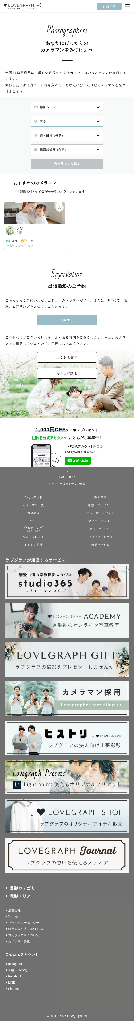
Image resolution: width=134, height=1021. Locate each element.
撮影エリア (20, 896)
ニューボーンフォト (101, 513)
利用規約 (14, 916)
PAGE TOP (67, 474)
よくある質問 (67, 357)
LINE (11, 982)
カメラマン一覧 (33, 505)
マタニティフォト (100, 521)
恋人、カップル (100, 529)
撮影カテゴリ (22, 888)
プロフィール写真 (100, 537)
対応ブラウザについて (23, 935)
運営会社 (14, 910)
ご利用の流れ (33, 497)
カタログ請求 (67, 373)
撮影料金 (100, 497)
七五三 (33, 521)
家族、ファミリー (100, 505)
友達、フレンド (33, 537)
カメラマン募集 (19, 941)
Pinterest (14, 988)
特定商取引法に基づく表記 (26, 929)
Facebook (15, 976)
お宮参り (33, 513)
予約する (109, 6)
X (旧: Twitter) (17, 970)
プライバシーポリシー (23, 922)
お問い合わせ (100, 545)
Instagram (15, 964)
